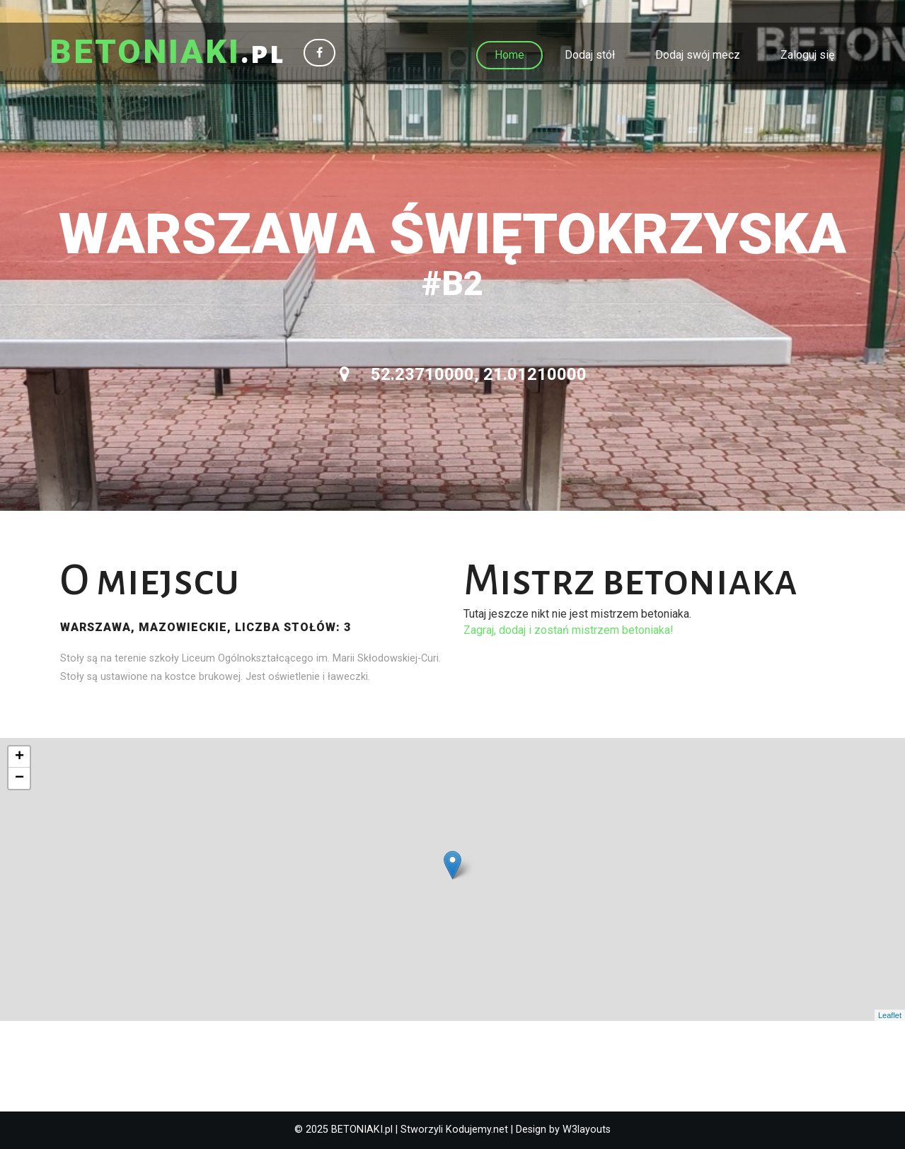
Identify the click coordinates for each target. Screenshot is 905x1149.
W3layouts (587, 1130)
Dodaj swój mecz (697, 55)
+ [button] (19, 757)
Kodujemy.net (477, 1130)
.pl (167, 53)
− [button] (19, 778)
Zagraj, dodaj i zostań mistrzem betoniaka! (568, 630)
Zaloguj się (807, 55)
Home (509, 55)
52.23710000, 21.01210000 (463, 374)
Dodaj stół (590, 55)
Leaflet (889, 1015)
